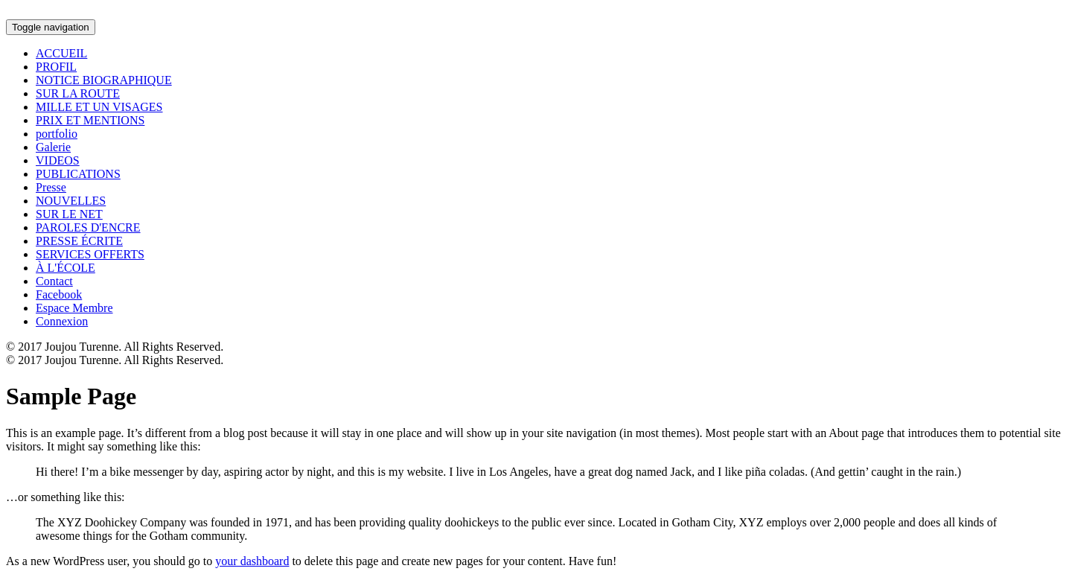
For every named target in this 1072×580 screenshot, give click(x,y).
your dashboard (252, 561)
